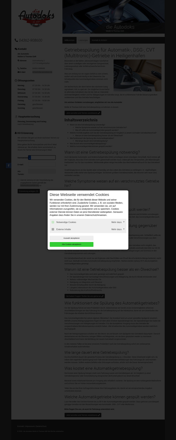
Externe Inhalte (61, 232)
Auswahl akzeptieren (67, 241)
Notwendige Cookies (64, 225)
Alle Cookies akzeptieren (109, 241)
